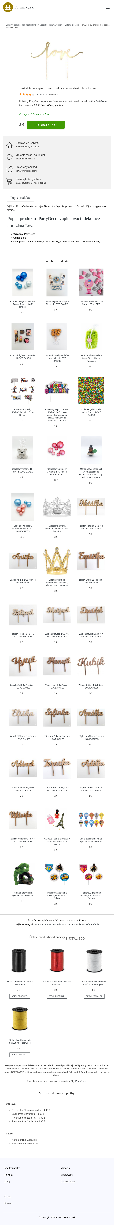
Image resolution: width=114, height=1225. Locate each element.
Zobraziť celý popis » (52, 105)
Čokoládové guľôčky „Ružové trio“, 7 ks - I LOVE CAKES (57, 472)
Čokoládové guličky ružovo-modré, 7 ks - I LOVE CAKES (22, 528)
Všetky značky (12, 1168)
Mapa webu (67, 1174)
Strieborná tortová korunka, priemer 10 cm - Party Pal (57, 528)
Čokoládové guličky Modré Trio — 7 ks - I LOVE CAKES (22, 304)
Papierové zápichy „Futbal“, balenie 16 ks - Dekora (23, 412)
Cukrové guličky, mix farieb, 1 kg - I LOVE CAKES (91, 412)
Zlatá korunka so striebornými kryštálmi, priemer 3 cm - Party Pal (56, 583)
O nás (7, 1196)
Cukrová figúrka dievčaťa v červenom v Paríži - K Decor (57, 841)
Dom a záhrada (28, 25)
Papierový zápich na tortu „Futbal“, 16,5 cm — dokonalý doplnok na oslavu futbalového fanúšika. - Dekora (57, 415)
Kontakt (8, 1203)
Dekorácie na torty (72, 25)
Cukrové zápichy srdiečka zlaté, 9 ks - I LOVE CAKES (57, 358)
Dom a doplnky (41, 25)
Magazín (65, 1168)
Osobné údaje (68, 1181)
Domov (9, 25)
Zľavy (7, 1181)
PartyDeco (101, 101)
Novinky (8, 1174)
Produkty (16, 25)
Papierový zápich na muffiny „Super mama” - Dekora (91, 895)
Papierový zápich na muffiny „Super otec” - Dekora (57, 895)
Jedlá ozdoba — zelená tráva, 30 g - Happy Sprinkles (91, 358)
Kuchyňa (52, 25)
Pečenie (60, 25)
